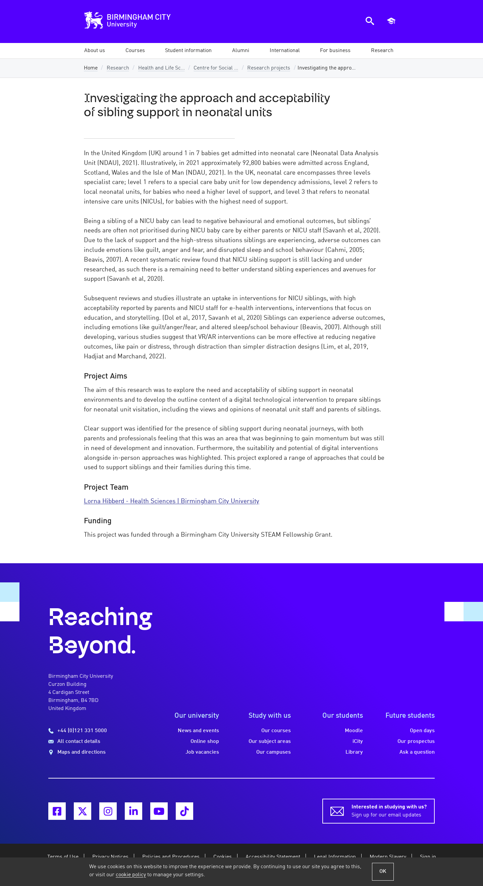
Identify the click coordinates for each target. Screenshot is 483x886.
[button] (94, 50)
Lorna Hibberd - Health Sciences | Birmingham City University (171, 501)
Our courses (276, 731)
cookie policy (131, 875)
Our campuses (273, 752)
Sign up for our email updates (389, 810)
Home (91, 68)
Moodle (354, 731)
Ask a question (417, 752)
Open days (422, 731)
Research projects (268, 68)
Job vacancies (202, 752)
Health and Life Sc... (161, 68)
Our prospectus (416, 741)
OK (382, 871)
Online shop (205, 741)
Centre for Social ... (216, 68)
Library (354, 752)
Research (118, 68)
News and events (198, 731)
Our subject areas (270, 741)
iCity (358, 741)
